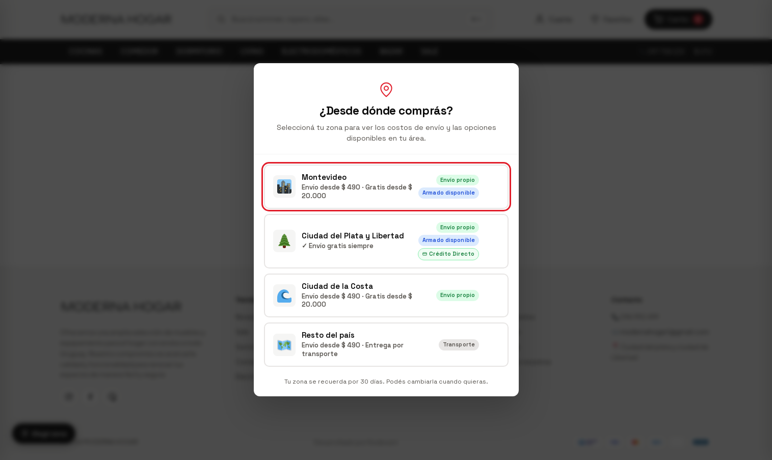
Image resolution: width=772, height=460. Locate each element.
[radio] (386, 187)
